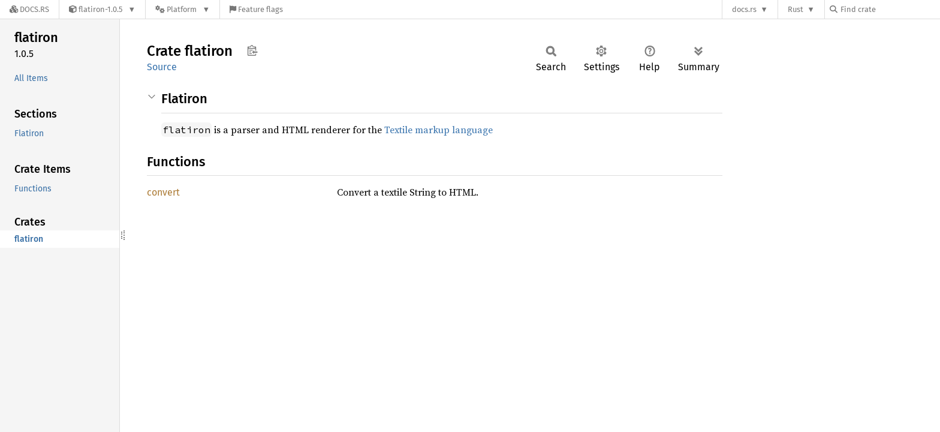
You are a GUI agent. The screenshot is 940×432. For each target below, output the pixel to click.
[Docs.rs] (29, 9)
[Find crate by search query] (889, 9)
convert (163, 192)
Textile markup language (438, 129)
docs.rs (744, 9)
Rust (795, 9)
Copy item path (252, 50)
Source (162, 67)
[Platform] (182, 9)
